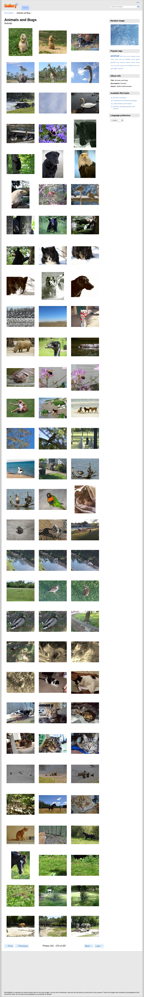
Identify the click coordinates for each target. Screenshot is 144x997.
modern (127, 62)
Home (25, 8)
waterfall (120, 68)
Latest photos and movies (122, 103)
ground (113, 62)
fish (123, 59)
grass (138, 59)
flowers (128, 59)
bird (121, 56)
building (133, 56)
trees (138, 65)
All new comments (119, 97)
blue (125, 56)
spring (122, 65)
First (9, 946)
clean (112, 59)
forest (133, 59)
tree (135, 65)
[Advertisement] (72, 972)
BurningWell (8, 13)
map (117, 62)
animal (115, 55)
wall (112, 68)
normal (137, 62)
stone (126, 65)
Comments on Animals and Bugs (125, 100)
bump (138, 56)
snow (118, 65)
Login (138, 2)
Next (88, 946)
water (115, 68)
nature (133, 62)
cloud (116, 59)
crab (120, 59)
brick (128, 56)
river (112, 65)
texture (130, 65)
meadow (122, 62)
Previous (22, 946)
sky (115, 65)
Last (99, 946)
